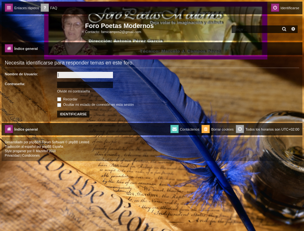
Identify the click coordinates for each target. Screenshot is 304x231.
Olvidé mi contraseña (73, 91)
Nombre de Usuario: (21, 74)
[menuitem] (49, 8)
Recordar (67, 99)
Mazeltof (42, 151)
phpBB (34, 142)
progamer (19, 151)
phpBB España (52, 146)
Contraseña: (15, 84)
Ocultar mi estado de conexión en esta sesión (95, 104)
